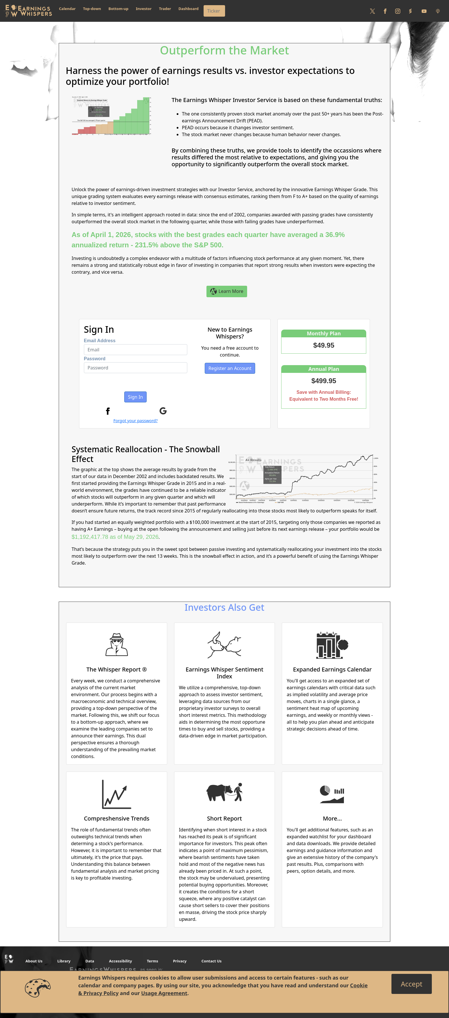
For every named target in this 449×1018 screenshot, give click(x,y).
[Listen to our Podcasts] (438, 11)
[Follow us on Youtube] (424, 11)
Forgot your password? (135, 420)
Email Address (100, 340)
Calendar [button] (67, 8)
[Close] (411, 984)
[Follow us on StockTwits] (410, 11)
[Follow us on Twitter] (372, 11)
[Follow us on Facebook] (385, 11)
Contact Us (211, 961)
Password (95, 358)
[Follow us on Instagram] (398, 11)
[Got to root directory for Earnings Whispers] (27, 10)
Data (89, 961)
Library (63, 961)
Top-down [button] (92, 8)
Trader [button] (165, 8)
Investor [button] (144, 8)
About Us (33, 961)
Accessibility (120, 961)
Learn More (226, 291)
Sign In (135, 397)
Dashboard (188, 8)
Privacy (179, 961)
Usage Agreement (164, 993)
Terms (152, 961)
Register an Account (229, 368)
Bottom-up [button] (119, 8)
